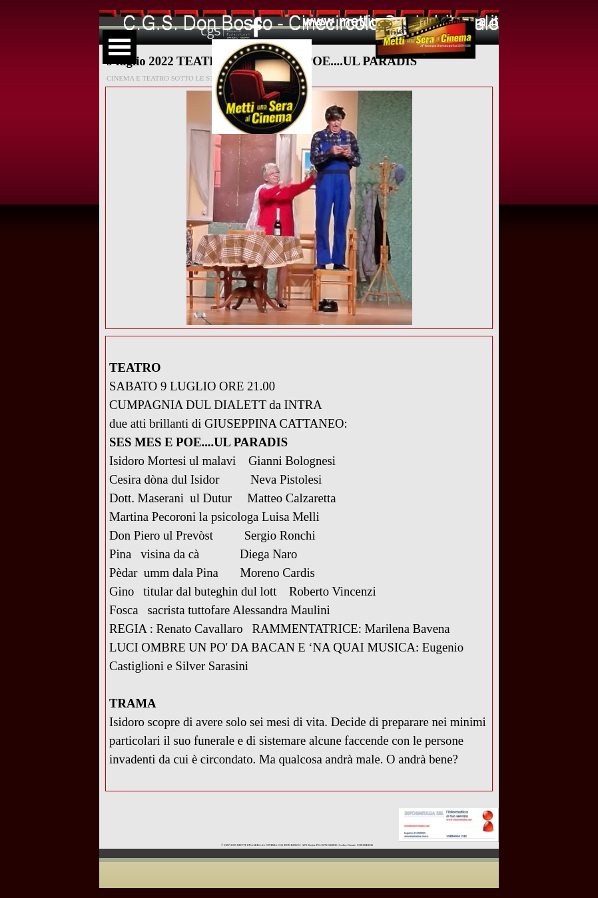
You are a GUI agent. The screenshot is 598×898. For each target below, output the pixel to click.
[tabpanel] (299, 563)
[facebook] (256, 26)
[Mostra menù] (120, 47)
